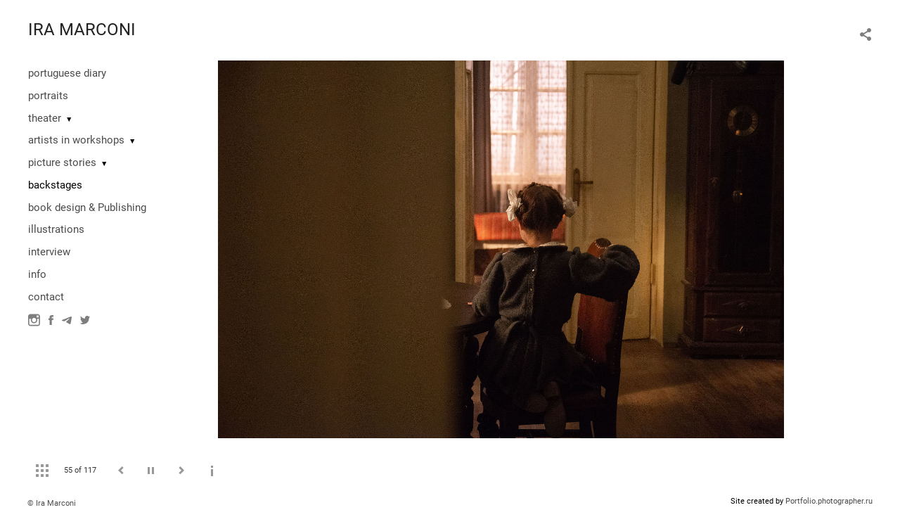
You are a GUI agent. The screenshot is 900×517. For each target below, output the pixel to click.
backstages (55, 185)
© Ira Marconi (51, 503)
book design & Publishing (87, 207)
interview (49, 251)
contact (46, 297)
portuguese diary (67, 73)
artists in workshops (76, 140)
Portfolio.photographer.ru (829, 501)
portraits (48, 95)
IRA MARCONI (82, 29)
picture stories (62, 162)
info (37, 274)
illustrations (56, 229)
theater (44, 118)
